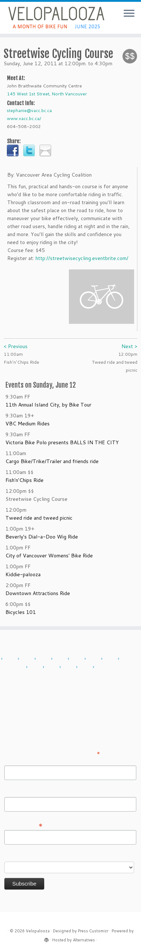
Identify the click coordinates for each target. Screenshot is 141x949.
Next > (129, 346)
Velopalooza (38, 931)
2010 (11, 659)
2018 (36, 667)
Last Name (16, 792)
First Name (17, 760)
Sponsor (45, 692)
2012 (45, 659)
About (56, 681)
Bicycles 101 (20, 612)
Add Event (26, 681)
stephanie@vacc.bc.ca (29, 110)
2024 (103, 667)
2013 (61, 659)
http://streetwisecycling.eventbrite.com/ (82, 258)
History (113, 681)
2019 (53, 667)
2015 (95, 659)
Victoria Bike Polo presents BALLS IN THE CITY (62, 442)
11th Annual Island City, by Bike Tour (48, 404)
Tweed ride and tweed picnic (38, 517)
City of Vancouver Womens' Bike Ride (49, 555)
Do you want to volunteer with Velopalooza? (56, 856)
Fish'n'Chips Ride (24, 480)
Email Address (23, 824)
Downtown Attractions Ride (37, 593)
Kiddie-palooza (23, 574)
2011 (28, 659)
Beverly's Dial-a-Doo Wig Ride (41, 536)
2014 (78, 659)
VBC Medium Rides (27, 423)
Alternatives (84, 940)
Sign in (99, 692)
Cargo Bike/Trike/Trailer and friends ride (52, 461)
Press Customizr (93, 931)
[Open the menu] (129, 13)
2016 (111, 659)
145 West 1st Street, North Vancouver (47, 94)
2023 (86, 667)
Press (73, 692)
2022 (70, 667)
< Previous (16, 346)
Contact (83, 681)
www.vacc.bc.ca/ (24, 118)
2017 (128, 659)
